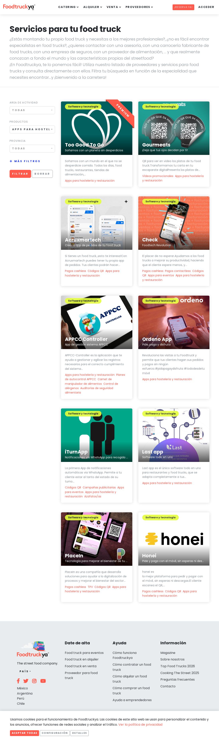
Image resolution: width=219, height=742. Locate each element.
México (22, 688)
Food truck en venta (80, 666)
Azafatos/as (92, 496)
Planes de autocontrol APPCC (95, 377)
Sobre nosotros (172, 659)
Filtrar (20, 173)
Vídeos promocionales (157, 176)
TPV (90, 587)
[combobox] (32, 110)
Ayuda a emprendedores (132, 700)
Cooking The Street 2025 (179, 673)
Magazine (167, 652)
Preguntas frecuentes (177, 679)
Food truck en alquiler (82, 659)
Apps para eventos (161, 275)
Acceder (206, 7)
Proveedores (138, 7)
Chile (21, 703)
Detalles (79, 733)
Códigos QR (96, 271)
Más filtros (27, 161)
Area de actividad (24, 102)
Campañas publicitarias (99, 487)
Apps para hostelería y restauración (90, 181)
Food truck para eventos (84, 652)
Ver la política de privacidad (140, 724)
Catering (67, 7)
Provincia (18, 141)
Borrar (42, 173)
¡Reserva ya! (183, 7)
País (24, 671)
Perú (20, 698)
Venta (112, 7)
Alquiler (91, 7)
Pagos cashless (75, 271)
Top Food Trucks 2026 (177, 666)
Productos (19, 121)
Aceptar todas (24, 733)
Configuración (55, 733)
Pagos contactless (178, 271)
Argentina (24, 693)
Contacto (168, 686)
